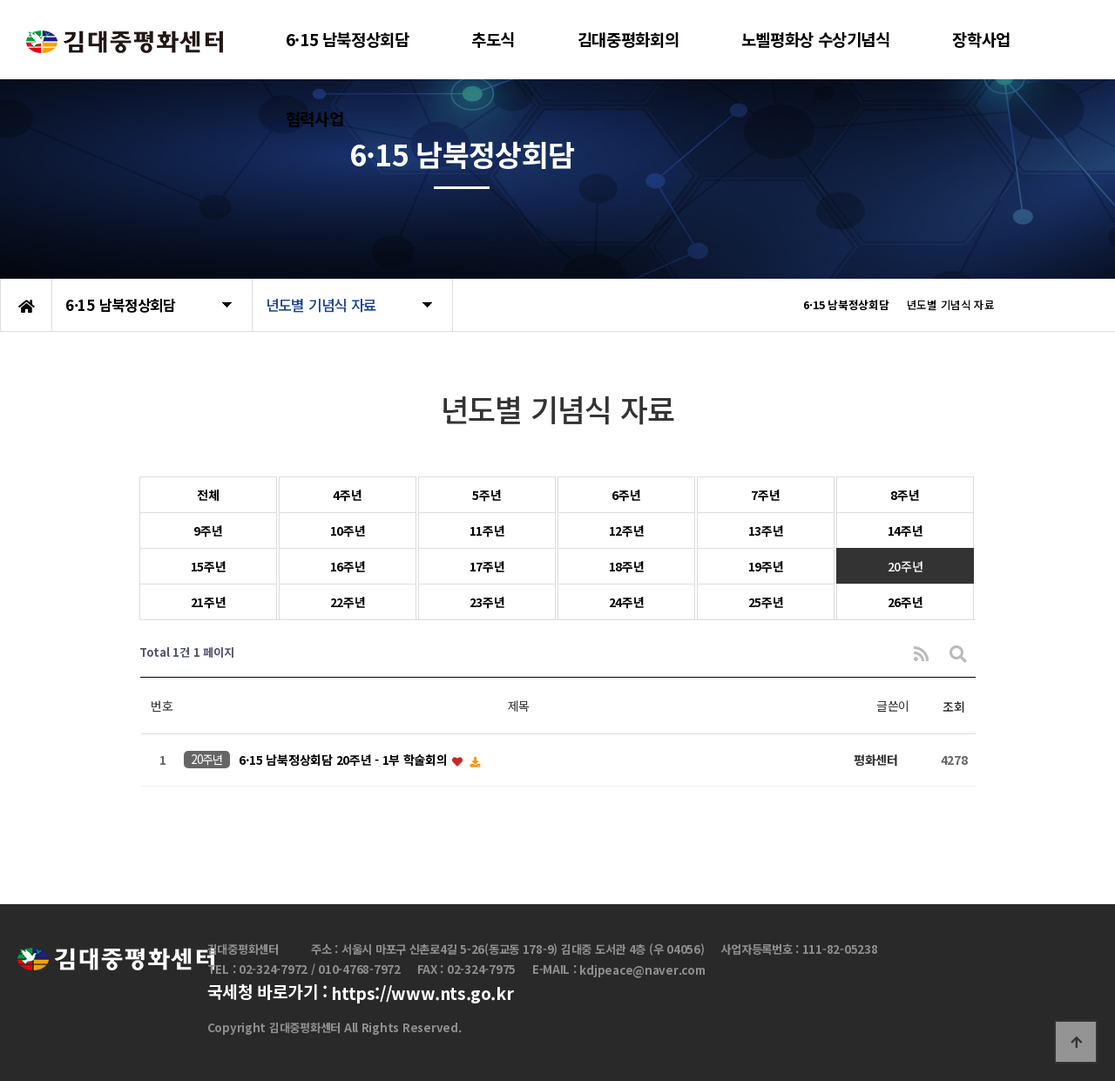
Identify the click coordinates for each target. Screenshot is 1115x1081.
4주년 (347, 494)
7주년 (765, 494)
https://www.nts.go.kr (422, 994)
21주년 (208, 602)
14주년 (905, 530)
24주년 (627, 602)
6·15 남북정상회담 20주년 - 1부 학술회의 (344, 760)
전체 (208, 494)
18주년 (627, 566)
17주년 (487, 566)
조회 (953, 706)
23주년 (487, 602)
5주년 (486, 494)
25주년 (766, 602)
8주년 (904, 494)
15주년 (208, 566)
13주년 (766, 530)
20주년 (905, 566)
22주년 (348, 602)
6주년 (626, 494)
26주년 (905, 602)
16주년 (348, 566)
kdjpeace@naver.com (642, 970)
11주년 (487, 530)
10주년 (348, 530)
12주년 (627, 530)
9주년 (207, 530)
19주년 (766, 566)
